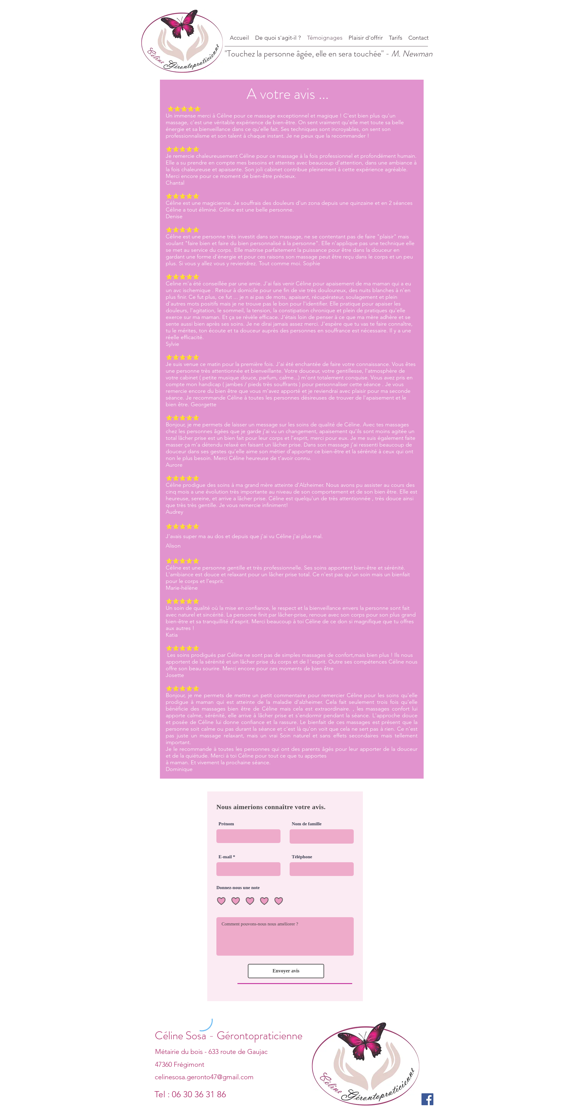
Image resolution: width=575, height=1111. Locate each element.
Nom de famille (306, 824)
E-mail (225, 857)
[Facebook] (427, 1099)
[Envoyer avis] (286, 971)
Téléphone (302, 857)
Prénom (226, 824)
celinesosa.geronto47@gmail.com (204, 1077)
